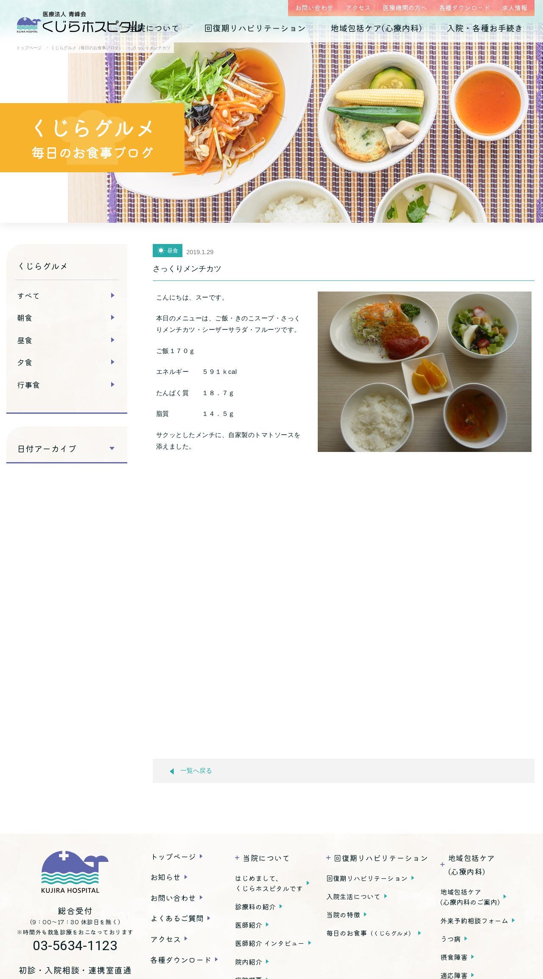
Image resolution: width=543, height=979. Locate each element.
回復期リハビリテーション (255, 28)
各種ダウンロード (464, 7)
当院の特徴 (343, 914)
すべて (28, 295)
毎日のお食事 (370, 933)
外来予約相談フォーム (474, 920)
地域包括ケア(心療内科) (376, 28)
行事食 (28, 384)
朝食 (24, 317)
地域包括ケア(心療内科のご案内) (470, 896)
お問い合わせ (314, 7)
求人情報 (514, 7)
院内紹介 (248, 962)
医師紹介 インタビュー (270, 943)
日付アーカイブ (46, 448)
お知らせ (165, 876)
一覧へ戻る (191, 770)
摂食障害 (453, 957)
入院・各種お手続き (485, 28)
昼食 (24, 339)
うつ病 (450, 939)
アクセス (358, 7)
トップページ (173, 856)
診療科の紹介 (255, 906)
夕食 (24, 361)
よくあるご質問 (177, 917)
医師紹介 (248, 925)
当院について (154, 28)
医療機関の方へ (405, 7)
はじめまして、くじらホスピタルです (269, 883)
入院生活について (353, 896)
